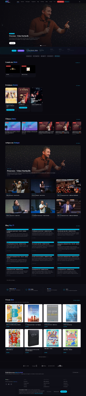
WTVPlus (42, 1)
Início (18, 1)
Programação (26, 383)
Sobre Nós (65, 381)
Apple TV (43, 56)
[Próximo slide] (84, 25)
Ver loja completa (43, 356)
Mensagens (28, 1)
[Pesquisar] (80, 2)
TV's (55, 1)
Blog (38, 1)
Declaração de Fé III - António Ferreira (15, 269)
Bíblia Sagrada (46, 381)
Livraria (50, 1)
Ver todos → (78, 85)
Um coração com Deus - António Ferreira (40, 243)
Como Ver (26, 388)
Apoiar (67, 1)
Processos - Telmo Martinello (18, 36)
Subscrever (76, 372)
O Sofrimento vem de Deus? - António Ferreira (42, 231)
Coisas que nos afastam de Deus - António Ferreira (68, 256)
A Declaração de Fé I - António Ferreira (65, 269)
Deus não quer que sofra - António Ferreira (66, 231)
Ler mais (12, 43)
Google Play (36, 56)
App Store (29, 56)
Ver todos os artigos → (11, 280)
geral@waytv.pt (46, 386)
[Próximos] (80, 127)
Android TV (50, 56)
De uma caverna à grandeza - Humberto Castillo (42, 256)
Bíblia (47, 1)
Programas (34, 1)
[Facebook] (6, 384)
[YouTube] (9, 384)
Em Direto (61, 1)
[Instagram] (11, 384)
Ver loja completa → (77, 300)
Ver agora (21, 50)
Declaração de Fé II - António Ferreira (40, 269)
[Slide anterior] (2, 25)
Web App (57, 56)
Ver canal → (78, 119)
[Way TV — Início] (7, 2)
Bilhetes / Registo (10, 109)
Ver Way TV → (78, 62)
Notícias (22, 1)
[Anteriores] (6, 127)
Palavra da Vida (46, 383)
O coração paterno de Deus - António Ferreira (16, 243)
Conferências (66, 384)
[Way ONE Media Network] (13, 379)
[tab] (40, 45)
